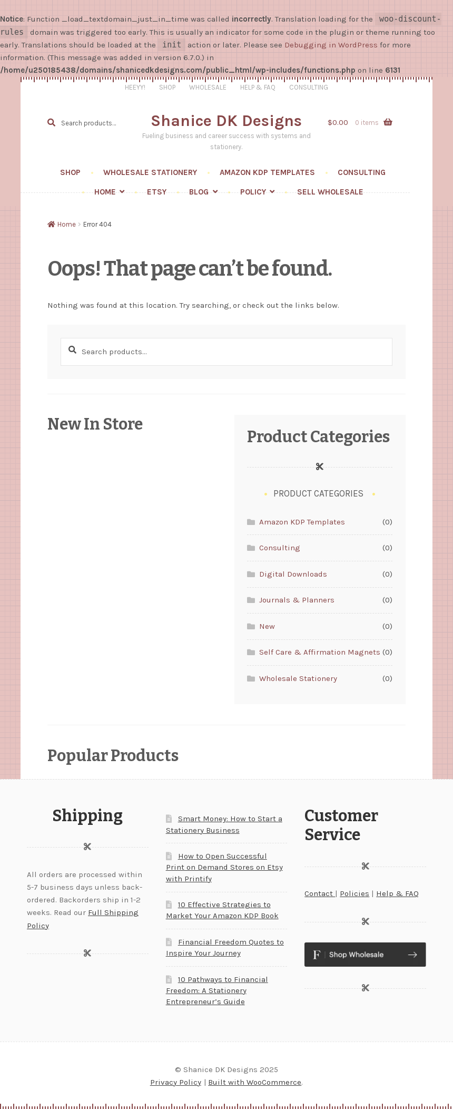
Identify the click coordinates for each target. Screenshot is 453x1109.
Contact (319, 893)
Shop (167, 87)
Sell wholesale (330, 192)
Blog (199, 192)
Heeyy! (135, 87)
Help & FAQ (257, 87)
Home (105, 192)
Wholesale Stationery (150, 172)
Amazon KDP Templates (267, 172)
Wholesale (207, 87)
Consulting (308, 87)
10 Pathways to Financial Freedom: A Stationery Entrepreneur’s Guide (217, 990)
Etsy (156, 192)
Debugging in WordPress (331, 45)
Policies (354, 893)
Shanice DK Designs (226, 120)
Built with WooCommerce (254, 1082)
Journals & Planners (296, 600)
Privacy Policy (175, 1082)
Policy (253, 192)
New (267, 626)
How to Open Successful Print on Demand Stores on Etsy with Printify (224, 867)
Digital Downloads (293, 574)
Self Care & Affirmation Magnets (319, 652)
